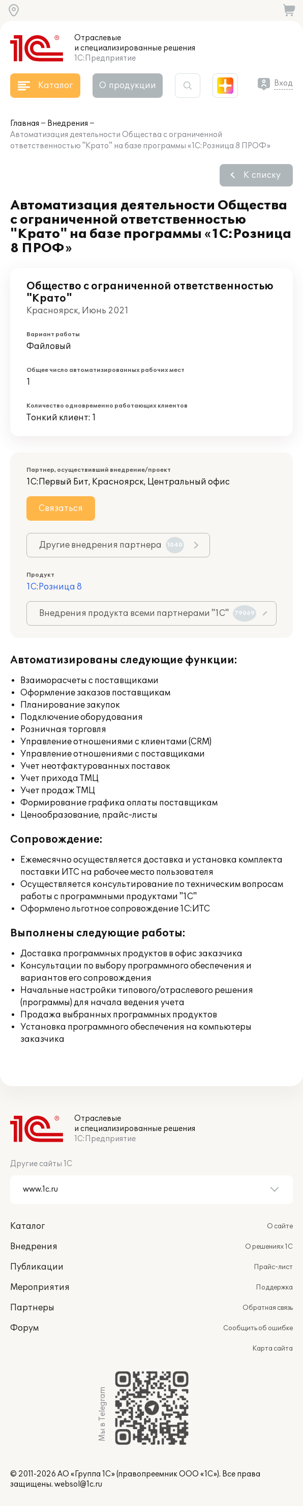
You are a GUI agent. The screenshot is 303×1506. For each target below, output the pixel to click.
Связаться (61, 508)
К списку (262, 175)
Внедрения (67, 123)
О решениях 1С (269, 1247)
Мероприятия (40, 1287)
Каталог (27, 1226)
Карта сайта (272, 1348)
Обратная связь (268, 1308)
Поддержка (274, 1287)
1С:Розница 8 (54, 587)
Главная (24, 123)
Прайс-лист (273, 1267)
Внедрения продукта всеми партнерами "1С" (147, 613)
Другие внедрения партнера (111, 545)
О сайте (280, 1226)
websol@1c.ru (78, 1484)
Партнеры (32, 1308)
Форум (24, 1328)
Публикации (37, 1267)
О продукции (127, 85)
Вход (283, 83)
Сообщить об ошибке (258, 1328)
